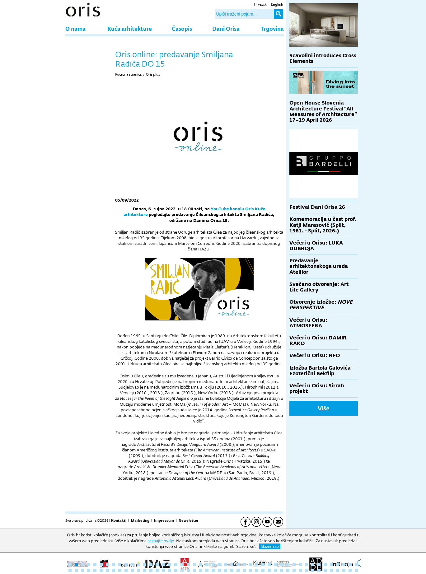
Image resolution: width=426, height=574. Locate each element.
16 (163, 564)
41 (319, 564)
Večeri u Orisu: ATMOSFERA (308, 323)
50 (82, 570)
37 (294, 564)
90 (331, 570)
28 (238, 564)
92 (343, 570)
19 (182, 564)
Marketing (140, 520)
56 (119, 570)
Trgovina (272, 28)
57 (126, 570)
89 (325, 570)
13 (144, 564)
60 (144, 570)
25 (219, 564)
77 (250, 570)
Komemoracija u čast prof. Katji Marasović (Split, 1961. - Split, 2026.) (323, 225)
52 (94, 570)
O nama (75, 28)
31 (256, 564)
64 (169, 570)
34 (275, 564)
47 (356, 564)
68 (194, 570)
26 (225, 564)
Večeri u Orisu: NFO (314, 355)
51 (88, 570)
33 (269, 564)
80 (269, 570)
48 (70, 570)
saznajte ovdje (160, 541)
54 (107, 570)
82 (281, 570)
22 (200, 564)
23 (206, 564)
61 (150, 570)
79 (262, 570)
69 (200, 570)
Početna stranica (128, 74)
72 (219, 570)
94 (356, 570)
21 (194, 564)
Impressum (164, 520)
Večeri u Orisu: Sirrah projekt (316, 388)
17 (169, 564)
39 (306, 564)
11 (132, 564)
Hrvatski (261, 4)
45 (343, 564)
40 (312, 564)
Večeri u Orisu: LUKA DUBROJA (316, 246)
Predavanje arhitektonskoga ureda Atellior (318, 266)
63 (163, 570)
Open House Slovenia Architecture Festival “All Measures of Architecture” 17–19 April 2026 (323, 111)
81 (275, 570)
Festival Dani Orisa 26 (317, 207)
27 (231, 564)
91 (337, 570)
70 (206, 570)
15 (157, 564)
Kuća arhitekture (129, 28)
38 (300, 564)
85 (300, 570)
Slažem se (270, 546)
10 (126, 564)
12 (138, 564)
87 (312, 570)
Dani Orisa (226, 28)
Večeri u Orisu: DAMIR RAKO (318, 340)
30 (250, 564)
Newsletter (189, 520)
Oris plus (153, 74)
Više (324, 408)
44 (337, 564)
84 (294, 570)
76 (244, 570)
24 (213, 564)
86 (306, 570)
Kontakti (118, 520)
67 (188, 570)
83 (287, 570)
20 (188, 564)
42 (325, 564)
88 (319, 570)
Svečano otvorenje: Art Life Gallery (319, 287)
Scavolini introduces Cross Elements (322, 58)
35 (281, 564)
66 (182, 570)
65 (175, 570)
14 (150, 564)
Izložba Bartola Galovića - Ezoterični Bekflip (321, 371)
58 (132, 570)
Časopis (182, 28)
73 (225, 570)
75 (238, 570)
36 (287, 564)
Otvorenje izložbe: (321, 305)
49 (76, 570)
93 (350, 570)
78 (256, 570)
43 (331, 564)
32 (262, 564)
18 (175, 564)
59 (138, 570)
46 (350, 564)
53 (101, 570)
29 (244, 564)
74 (231, 570)
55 (113, 570)
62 (157, 570)
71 (213, 570)
